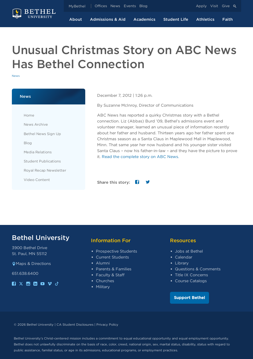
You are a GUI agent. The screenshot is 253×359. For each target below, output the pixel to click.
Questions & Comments (198, 269)
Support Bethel (189, 297)
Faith (227, 19)
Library (182, 263)
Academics (144, 19)
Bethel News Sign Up (42, 134)
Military (103, 286)
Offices (101, 6)
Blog (143, 6)
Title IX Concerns (191, 275)
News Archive (36, 124)
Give (226, 6)
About (75, 19)
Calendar (183, 257)
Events (130, 6)
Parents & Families (113, 269)
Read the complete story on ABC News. (140, 156)
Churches (105, 281)
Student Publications (42, 161)
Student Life (175, 19)
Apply (201, 6)
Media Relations (38, 152)
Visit (214, 6)
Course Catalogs (191, 281)
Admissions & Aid (108, 19)
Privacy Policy (107, 324)
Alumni (103, 263)
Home (29, 115)
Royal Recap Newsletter (45, 170)
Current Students (112, 257)
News (115, 6)
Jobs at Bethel (189, 251)
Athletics (205, 19)
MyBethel (77, 6)
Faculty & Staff (110, 275)
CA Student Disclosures (75, 324)
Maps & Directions (31, 263)
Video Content (37, 180)
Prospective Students (116, 251)
